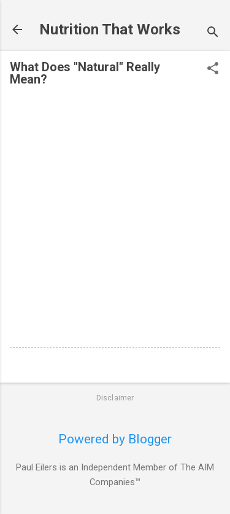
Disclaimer (115, 398)
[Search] (212, 33)
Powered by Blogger (115, 439)
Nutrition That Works (109, 29)
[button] (212, 70)
